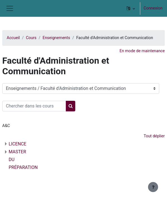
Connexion (153, 8)
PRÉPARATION (23, 167)
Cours (31, 37)
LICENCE (17, 144)
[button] (130, 8)
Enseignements (56, 37)
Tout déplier (154, 136)
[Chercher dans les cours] (34, 106)
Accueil (13, 37)
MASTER (17, 151)
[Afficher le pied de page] (153, 187)
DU (11, 159)
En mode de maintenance (142, 51)
